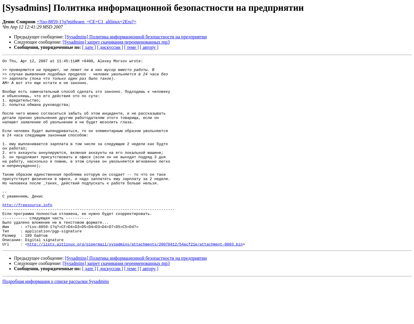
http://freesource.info (27, 234)
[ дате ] (89, 47)
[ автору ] (149, 47)
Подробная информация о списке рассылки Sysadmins (55, 318)
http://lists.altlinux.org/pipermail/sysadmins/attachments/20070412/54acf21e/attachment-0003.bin (135, 281)
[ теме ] (131, 47)
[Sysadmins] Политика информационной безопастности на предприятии (136, 36)
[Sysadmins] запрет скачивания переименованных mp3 (116, 42)
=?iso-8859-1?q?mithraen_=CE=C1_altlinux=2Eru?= (86, 21)
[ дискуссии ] (110, 47)
